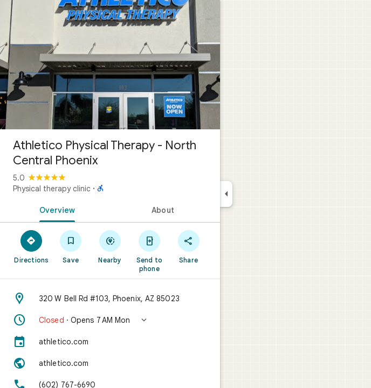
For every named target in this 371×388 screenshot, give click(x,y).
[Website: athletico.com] (110, 363)
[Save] (71, 246)
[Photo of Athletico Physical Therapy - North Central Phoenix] (110, 64)
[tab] (55, 209)
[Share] (188, 246)
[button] (110, 320)
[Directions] (31, 246)
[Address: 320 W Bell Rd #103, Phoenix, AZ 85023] (110, 298)
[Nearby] (110, 246)
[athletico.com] (110, 341)
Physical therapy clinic (52, 188)
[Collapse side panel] (226, 194)
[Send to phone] (149, 250)
